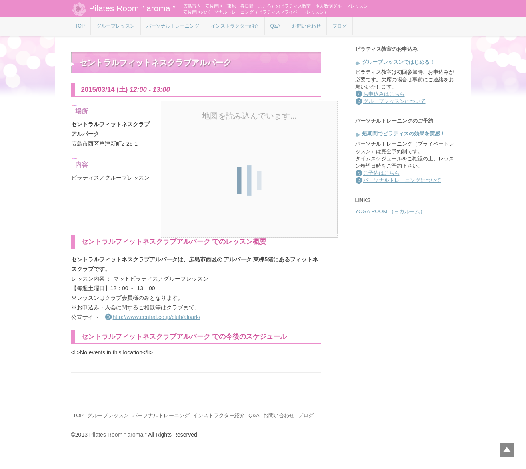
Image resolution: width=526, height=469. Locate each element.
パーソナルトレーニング (172, 26)
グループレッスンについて (394, 101)
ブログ (339, 26)
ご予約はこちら (381, 173)
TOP (80, 26)
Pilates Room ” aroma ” (123, 9)
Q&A (275, 26)
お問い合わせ (306, 26)
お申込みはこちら (384, 94)
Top (507, 450)
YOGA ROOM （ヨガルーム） (390, 211)
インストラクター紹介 (235, 26)
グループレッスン (115, 26)
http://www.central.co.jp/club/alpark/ (156, 317)
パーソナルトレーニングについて (402, 180)
